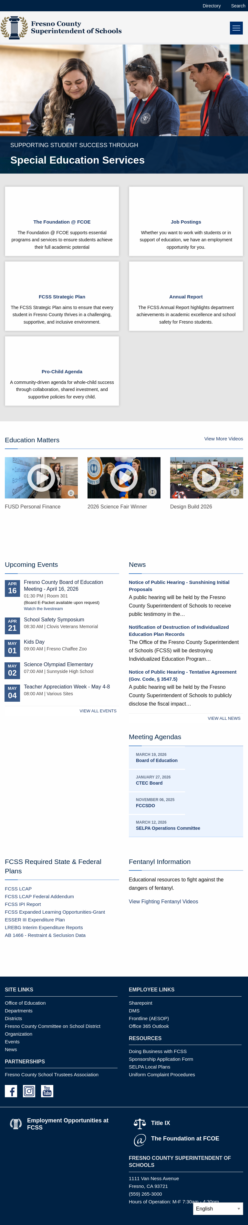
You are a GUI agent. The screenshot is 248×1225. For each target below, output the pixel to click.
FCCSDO (145, 805)
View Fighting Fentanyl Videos (163, 901)
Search (238, 5)
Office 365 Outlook (149, 1026)
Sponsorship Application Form (161, 1059)
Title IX (160, 1123)
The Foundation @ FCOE (61, 222)
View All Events (98, 710)
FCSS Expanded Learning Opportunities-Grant (55, 912)
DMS (134, 1010)
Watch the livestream (43, 608)
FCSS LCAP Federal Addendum (39, 896)
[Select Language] (218, 1208)
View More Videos (223, 438)
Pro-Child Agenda (62, 371)
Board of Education (157, 760)
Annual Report (185, 296)
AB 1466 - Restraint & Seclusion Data (45, 935)
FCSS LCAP (18, 888)
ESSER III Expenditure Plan (35, 919)
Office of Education (25, 1003)
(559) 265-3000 (145, 1194)
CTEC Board (149, 783)
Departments (19, 1010)
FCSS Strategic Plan (62, 296)
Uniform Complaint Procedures (162, 1074)
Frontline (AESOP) (149, 1018)
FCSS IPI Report (23, 904)
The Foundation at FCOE (185, 1138)
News (11, 1049)
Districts (13, 1018)
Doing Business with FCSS (158, 1051)
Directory (212, 5)
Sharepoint (140, 1003)
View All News (224, 718)
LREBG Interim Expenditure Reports (44, 927)
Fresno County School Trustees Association (51, 1074)
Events (12, 1041)
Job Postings (186, 222)
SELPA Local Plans (149, 1066)
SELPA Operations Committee (168, 828)
